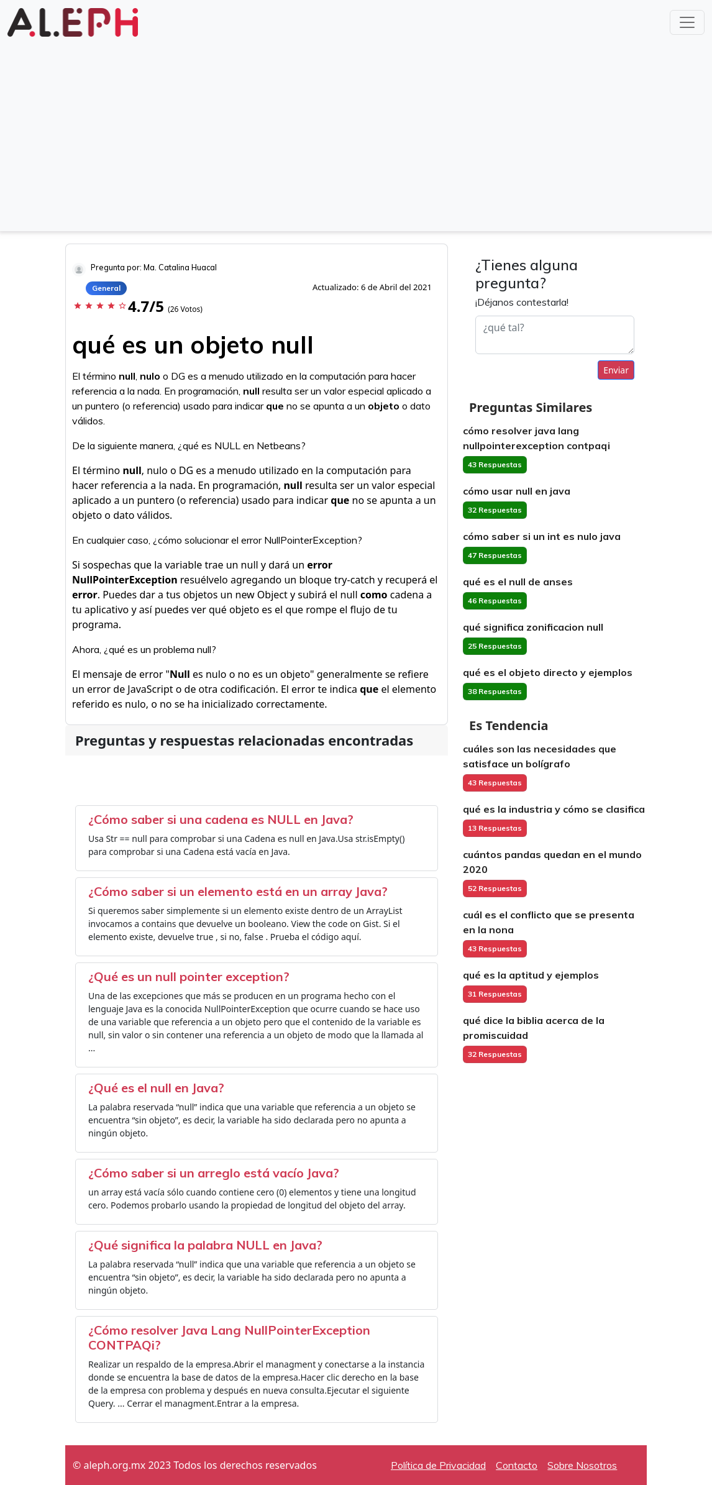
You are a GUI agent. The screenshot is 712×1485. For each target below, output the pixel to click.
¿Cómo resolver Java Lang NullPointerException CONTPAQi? (229, 1337)
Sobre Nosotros (582, 1465)
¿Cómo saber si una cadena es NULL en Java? (221, 819)
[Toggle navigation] (687, 22)
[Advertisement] (356, 133)
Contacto (516, 1465)
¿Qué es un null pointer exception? (189, 976)
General (106, 288)
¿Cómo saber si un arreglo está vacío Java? (213, 1173)
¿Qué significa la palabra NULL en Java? (205, 1245)
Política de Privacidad (438, 1465)
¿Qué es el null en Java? (156, 1087)
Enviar (616, 370)
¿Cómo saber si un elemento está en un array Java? (238, 891)
